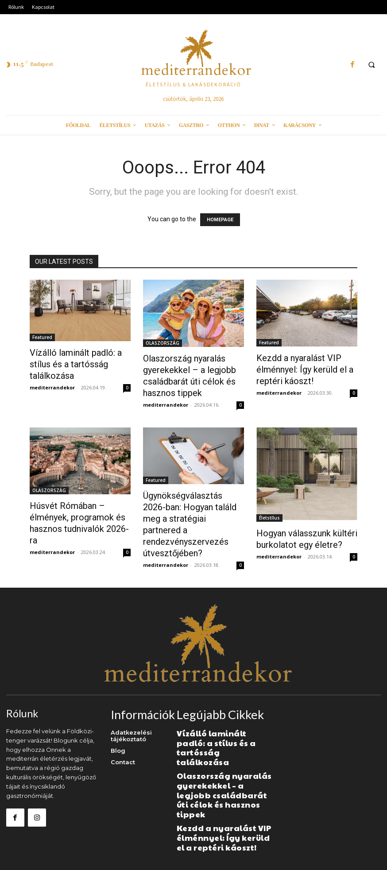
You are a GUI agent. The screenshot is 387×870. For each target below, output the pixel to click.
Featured (42, 337)
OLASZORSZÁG (162, 343)
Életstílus (269, 518)
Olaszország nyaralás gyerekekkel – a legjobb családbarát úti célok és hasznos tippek (217, 766)
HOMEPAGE (220, 220)
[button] (371, 65)
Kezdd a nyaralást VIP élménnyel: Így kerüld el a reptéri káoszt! (304, 369)
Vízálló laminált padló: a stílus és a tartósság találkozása (76, 364)
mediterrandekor (52, 387)
